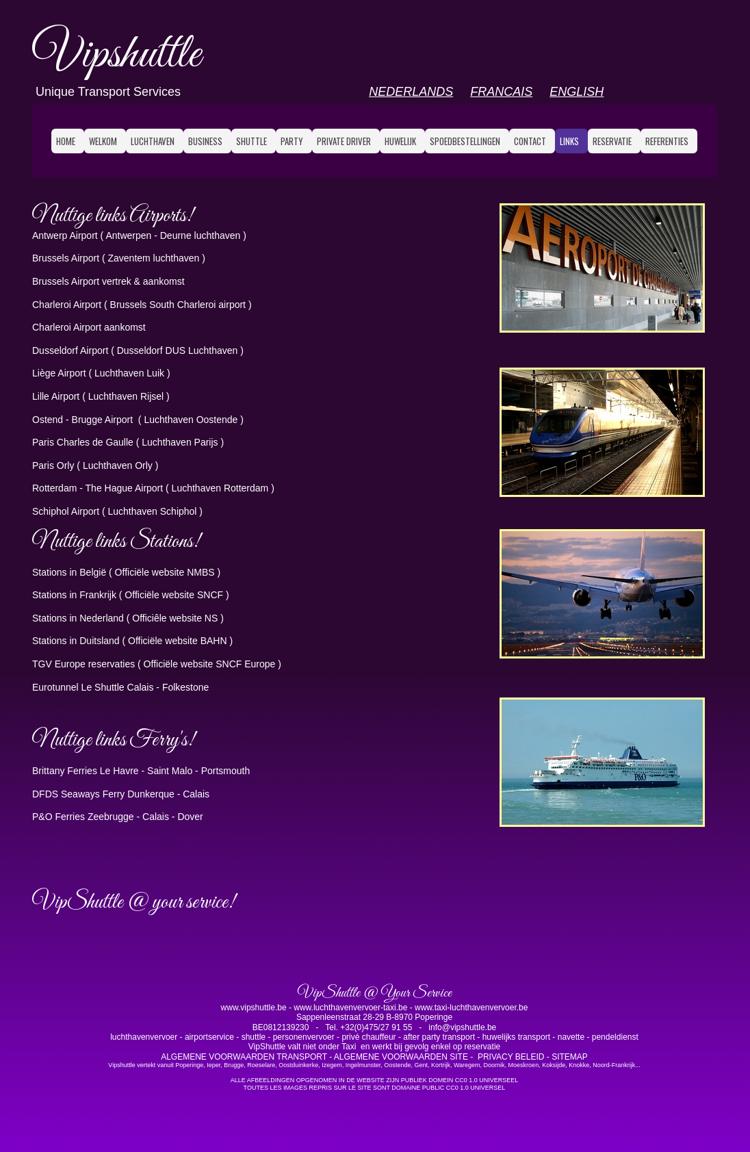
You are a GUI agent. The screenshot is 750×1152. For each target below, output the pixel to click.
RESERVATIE (612, 141)
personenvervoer (305, 1037)
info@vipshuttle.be (461, 1027)
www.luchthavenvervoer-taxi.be (350, 1007)
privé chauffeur (368, 1037)
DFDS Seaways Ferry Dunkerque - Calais (120, 794)
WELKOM (103, 141)
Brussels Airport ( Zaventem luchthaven (117, 258)
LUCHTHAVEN (152, 141)
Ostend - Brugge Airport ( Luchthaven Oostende (136, 419)
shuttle (254, 1037)
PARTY (292, 141)
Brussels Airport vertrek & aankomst (108, 281)
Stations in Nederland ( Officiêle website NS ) (128, 618)
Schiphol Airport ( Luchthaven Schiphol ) (117, 511)
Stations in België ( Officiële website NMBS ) (126, 572)
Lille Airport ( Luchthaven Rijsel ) (101, 396)
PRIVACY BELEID (511, 1057)
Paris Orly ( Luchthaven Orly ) (95, 465)
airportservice (209, 1037)
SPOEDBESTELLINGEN (465, 141)
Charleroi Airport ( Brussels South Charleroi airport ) (142, 304)
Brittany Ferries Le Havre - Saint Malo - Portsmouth (141, 770)
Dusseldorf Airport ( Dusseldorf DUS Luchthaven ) (138, 350)
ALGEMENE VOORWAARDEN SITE (402, 1057)
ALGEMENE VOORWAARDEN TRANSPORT (244, 1057)
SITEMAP (570, 1057)
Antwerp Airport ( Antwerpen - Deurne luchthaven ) (139, 235)
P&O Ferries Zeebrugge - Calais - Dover (117, 816)
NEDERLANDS (411, 92)
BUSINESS (205, 141)
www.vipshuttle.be (255, 1007)
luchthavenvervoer (144, 1037)
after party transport (440, 1037)
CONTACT (530, 141)
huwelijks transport (517, 1037)
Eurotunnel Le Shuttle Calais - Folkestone (120, 687)
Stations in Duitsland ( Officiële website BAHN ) (132, 640)
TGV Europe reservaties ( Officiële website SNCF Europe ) (156, 663)
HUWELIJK (400, 141)
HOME (65, 141)
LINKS (569, 141)
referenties (666, 141)
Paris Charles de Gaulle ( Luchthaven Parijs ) (128, 442)
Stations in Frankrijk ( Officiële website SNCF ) (130, 594)
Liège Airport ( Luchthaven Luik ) (101, 373)
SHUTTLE (251, 141)
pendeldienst (615, 1037)
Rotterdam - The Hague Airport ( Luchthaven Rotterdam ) (153, 488)
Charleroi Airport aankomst (89, 327)
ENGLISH (576, 92)
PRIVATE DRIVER (344, 141)
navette (571, 1037)
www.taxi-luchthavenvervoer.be (471, 1007)
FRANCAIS (501, 92)
